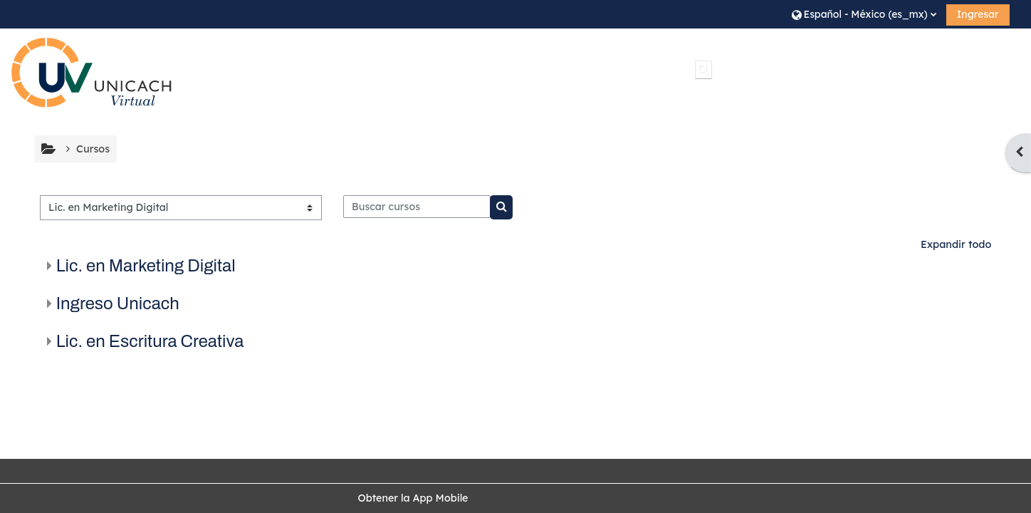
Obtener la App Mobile (412, 498)
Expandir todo (956, 244)
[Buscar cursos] (417, 206)
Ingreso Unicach (117, 303)
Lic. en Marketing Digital (146, 265)
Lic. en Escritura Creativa (150, 341)
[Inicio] (91, 72)
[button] (864, 14)
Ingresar (978, 14)
